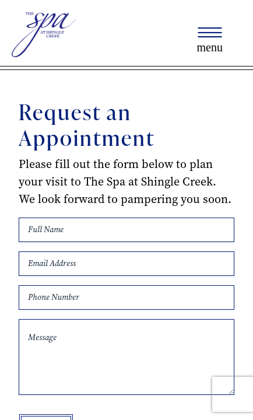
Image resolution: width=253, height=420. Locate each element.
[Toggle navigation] (210, 40)
